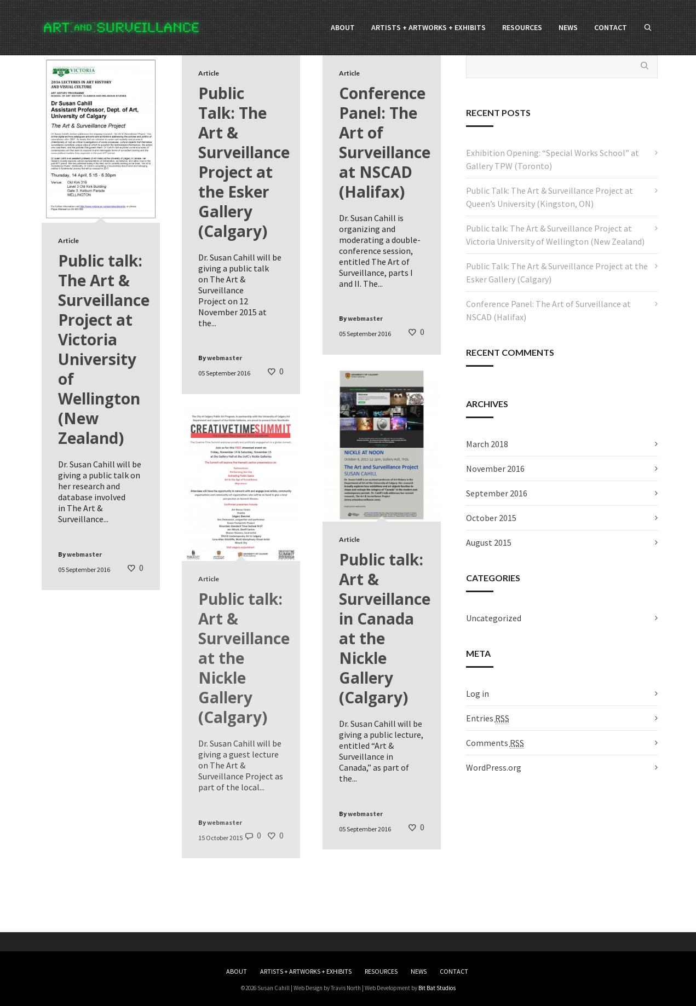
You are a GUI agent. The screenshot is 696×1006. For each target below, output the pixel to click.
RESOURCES (381, 971)
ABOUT (236, 971)
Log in (477, 693)
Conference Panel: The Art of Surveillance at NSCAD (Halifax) (548, 310)
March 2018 (487, 443)
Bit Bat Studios (437, 988)
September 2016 (496, 493)
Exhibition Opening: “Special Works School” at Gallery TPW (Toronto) (552, 159)
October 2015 (491, 517)
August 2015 (488, 542)
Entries (487, 718)
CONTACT (454, 971)
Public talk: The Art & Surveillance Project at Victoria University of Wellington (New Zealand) (555, 235)
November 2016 (495, 468)
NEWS (419, 971)
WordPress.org (493, 767)
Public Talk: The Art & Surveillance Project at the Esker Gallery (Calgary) (557, 273)
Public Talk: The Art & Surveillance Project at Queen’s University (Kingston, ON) (549, 197)
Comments (495, 743)
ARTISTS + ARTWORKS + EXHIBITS (306, 971)
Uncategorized (493, 617)
